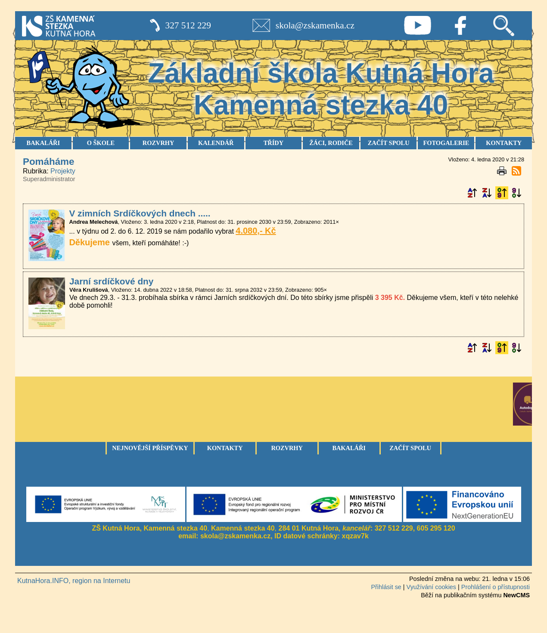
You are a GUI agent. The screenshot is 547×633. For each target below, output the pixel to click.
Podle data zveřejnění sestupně (516, 192)
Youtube (417, 25)
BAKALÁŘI (43, 142)
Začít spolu (410, 448)
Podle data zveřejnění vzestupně (501, 192)
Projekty (62, 171)
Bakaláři (349, 448)
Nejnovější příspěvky (150, 448)
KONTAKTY (504, 142)
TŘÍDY (273, 142)
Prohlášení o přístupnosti (495, 587)
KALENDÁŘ (215, 142)
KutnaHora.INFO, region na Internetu (73, 580)
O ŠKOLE (101, 142)
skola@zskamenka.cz (315, 25)
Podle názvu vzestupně (472, 192)
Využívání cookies (431, 587)
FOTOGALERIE (446, 142)
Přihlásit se (386, 587)
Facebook (460, 25)
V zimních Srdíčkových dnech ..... (139, 213)
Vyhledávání (503, 25)
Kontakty (225, 448)
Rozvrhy (287, 448)
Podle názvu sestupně (486, 192)
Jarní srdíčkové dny (111, 281)
